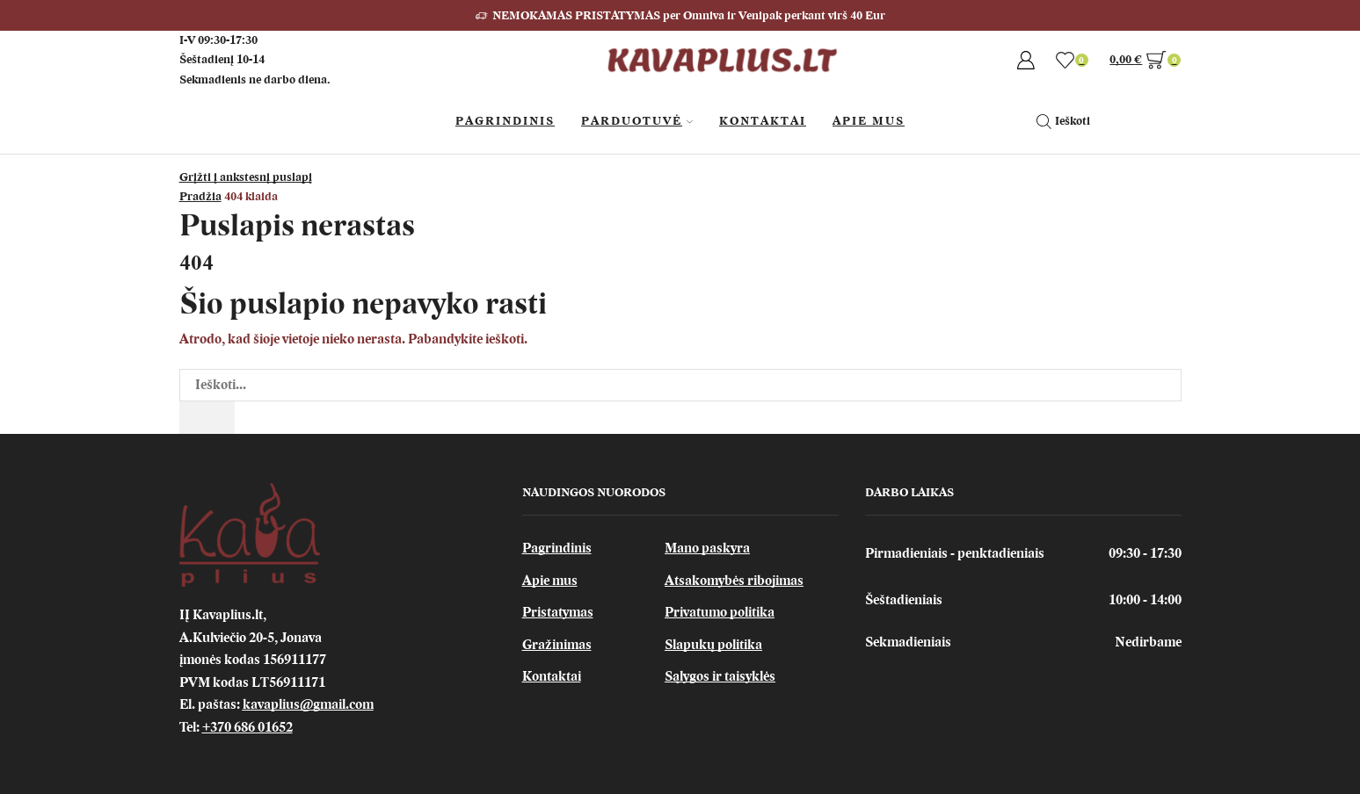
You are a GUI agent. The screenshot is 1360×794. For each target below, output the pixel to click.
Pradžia (200, 196)
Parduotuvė (637, 120)
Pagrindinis (505, 120)
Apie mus (550, 580)
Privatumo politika (720, 612)
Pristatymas (557, 612)
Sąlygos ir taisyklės (720, 676)
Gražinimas (557, 645)
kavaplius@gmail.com (308, 704)
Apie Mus (869, 120)
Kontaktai (762, 120)
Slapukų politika (713, 645)
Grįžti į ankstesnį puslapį (245, 177)
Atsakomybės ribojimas (734, 580)
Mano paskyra (707, 548)
